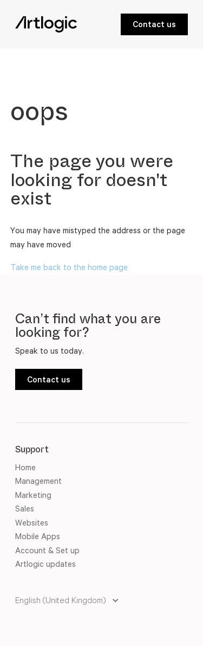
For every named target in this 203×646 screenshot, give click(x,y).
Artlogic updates (45, 563)
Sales (24, 508)
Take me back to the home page (69, 267)
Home (25, 467)
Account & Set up (47, 550)
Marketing (33, 495)
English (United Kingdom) (61, 600)
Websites (31, 522)
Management (38, 480)
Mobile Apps (37, 536)
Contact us (154, 24)
